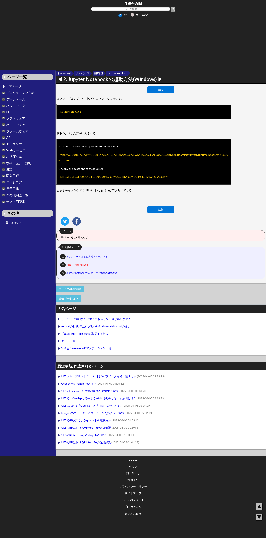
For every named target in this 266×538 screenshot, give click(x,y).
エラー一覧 (68, 341)
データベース (15, 99)
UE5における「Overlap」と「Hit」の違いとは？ (92, 405)
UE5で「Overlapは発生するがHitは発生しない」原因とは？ (99, 398)
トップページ (11, 86)
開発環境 (98, 73)
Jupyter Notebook (117, 73)
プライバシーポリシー (133, 486)
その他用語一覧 (17, 195)
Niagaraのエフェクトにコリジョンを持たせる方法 (93, 413)
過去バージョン (68, 298)
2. (110, 79)
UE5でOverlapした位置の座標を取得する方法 (90, 390)
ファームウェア (17, 131)
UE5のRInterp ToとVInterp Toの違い (84, 435)
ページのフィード (133, 499)
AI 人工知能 (14, 157)
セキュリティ (15, 144)
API (8, 138)
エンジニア (14, 182)
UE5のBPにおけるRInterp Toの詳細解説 (86, 442)
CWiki (133, 460)
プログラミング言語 (20, 93)
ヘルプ (133, 466)
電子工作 (12, 189)
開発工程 (12, 176)
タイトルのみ (139, 15)
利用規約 (133, 479)
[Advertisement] (133, 42)
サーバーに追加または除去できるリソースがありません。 (97, 319)
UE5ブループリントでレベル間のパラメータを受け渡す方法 (99, 376)
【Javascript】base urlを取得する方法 (84, 333)
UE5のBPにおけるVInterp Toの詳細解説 (86, 427)
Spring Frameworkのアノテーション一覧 (86, 348)
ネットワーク (15, 106)
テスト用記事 (15, 202)
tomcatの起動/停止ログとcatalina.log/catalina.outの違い (95, 326)
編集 (161, 89)
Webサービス (16, 150)
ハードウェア (15, 125)
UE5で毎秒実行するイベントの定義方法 (86, 420)
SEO (9, 170)
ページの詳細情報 (70, 288)
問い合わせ (13, 223)
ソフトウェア (15, 118)
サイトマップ (133, 493)
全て (123, 15)
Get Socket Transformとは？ (79, 383)
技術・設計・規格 (18, 163)
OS (8, 112)
